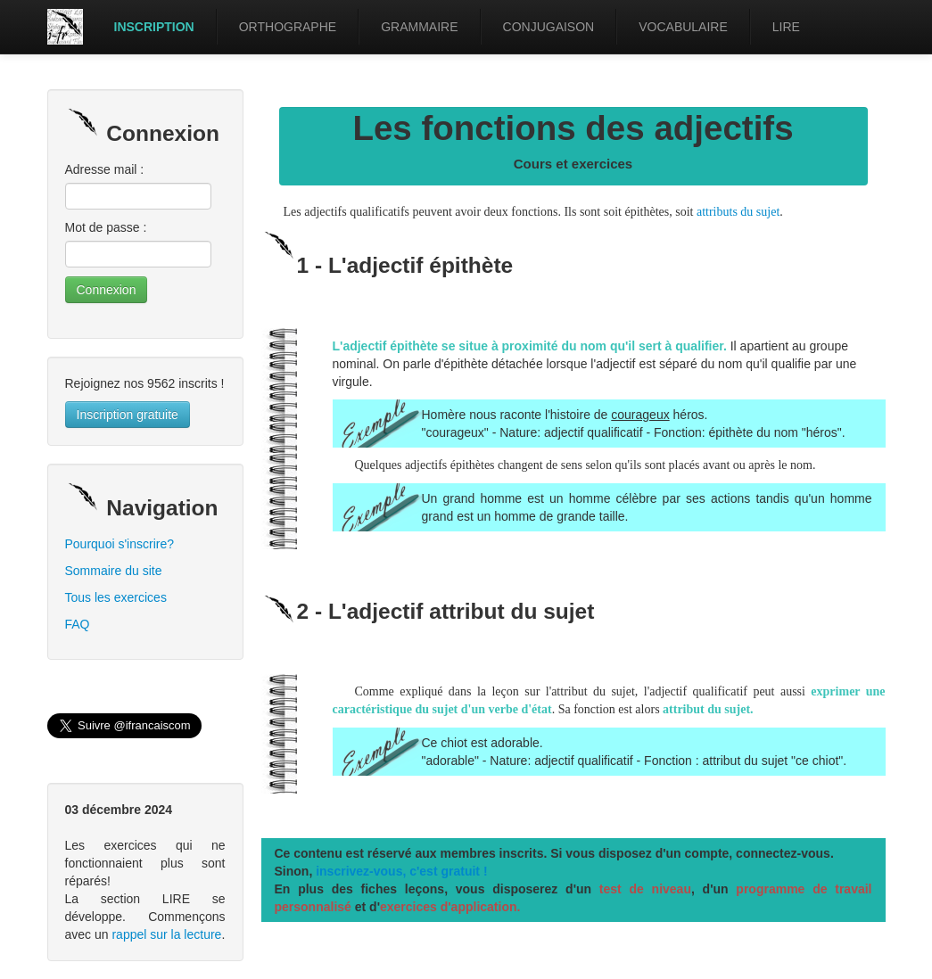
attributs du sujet (738, 211)
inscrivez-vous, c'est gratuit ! (401, 871)
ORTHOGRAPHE (287, 27)
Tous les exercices (116, 597)
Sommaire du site (113, 571)
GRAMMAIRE (419, 27)
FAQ (77, 624)
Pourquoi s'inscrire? (120, 544)
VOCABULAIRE (683, 27)
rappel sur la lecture (166, 934)
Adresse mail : (104, 169)
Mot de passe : (106, 227)
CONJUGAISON (549, 27)
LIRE (786, 27)
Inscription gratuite (127, 414)
